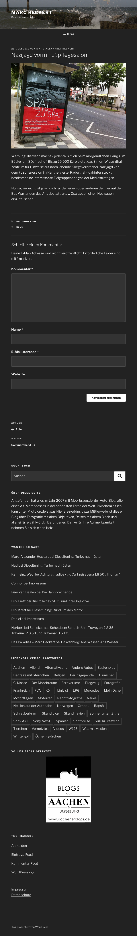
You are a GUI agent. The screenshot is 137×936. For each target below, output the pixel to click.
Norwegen (65, 706)
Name (17, 329)
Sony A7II (20, 721)
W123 (73, 729)
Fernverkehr (71, 683)
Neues (92, 698)
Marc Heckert (31, 12)
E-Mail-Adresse (25, 352)
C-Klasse (20, 683)
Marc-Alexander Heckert (55, 48)
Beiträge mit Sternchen (31, 675)
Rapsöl (99, 706)
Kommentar (22, 269)
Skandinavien (74, 713)
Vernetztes (40, 729)
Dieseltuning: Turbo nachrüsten (78, 556)
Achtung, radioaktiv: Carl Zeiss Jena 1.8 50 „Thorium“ (80, 574)
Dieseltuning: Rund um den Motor (57, 610)
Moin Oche (112, 690)
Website (18, 374)
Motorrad (45, 698)
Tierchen (20, 729)
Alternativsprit (56, 667)
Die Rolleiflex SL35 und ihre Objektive (60, 601)
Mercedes (91, 690)
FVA (37, 690)
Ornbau (83, 706)
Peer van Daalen (23, 592)
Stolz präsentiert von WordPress (29, 927)
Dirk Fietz (18, 601)
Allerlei (35, 667)
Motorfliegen (23, 698)
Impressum (37, 583)
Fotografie (112, 683)
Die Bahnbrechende (57, 592)
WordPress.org (22, 872)
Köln (20, 227)
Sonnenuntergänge (104, 713)
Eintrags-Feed (22, 854)
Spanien (62, 721)
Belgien (59, 675)
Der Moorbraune (44, 683)
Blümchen (107, 675)
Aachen (19, 667)
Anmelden (19, 846)
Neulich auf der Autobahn (32, 706)
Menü (68, 33)
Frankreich (21, 690)
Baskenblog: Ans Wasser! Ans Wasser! (90, 642)
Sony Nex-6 (42, 721)
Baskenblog (106, 667)
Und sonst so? (27, 221)
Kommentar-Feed (24, 863)
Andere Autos (82, 667)
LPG (76, 690)
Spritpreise (81, 721)
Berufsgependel (82, 675)
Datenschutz (21, 895)
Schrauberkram (25, 713)
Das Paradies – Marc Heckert (33, 642)
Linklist (62, 690)
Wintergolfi (22, 736)
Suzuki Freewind (107, 721)
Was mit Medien (94, 729)
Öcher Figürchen (48, 736)
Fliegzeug (92, 683)
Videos (58, 729)
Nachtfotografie (69, 698)
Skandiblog (50, 713)
